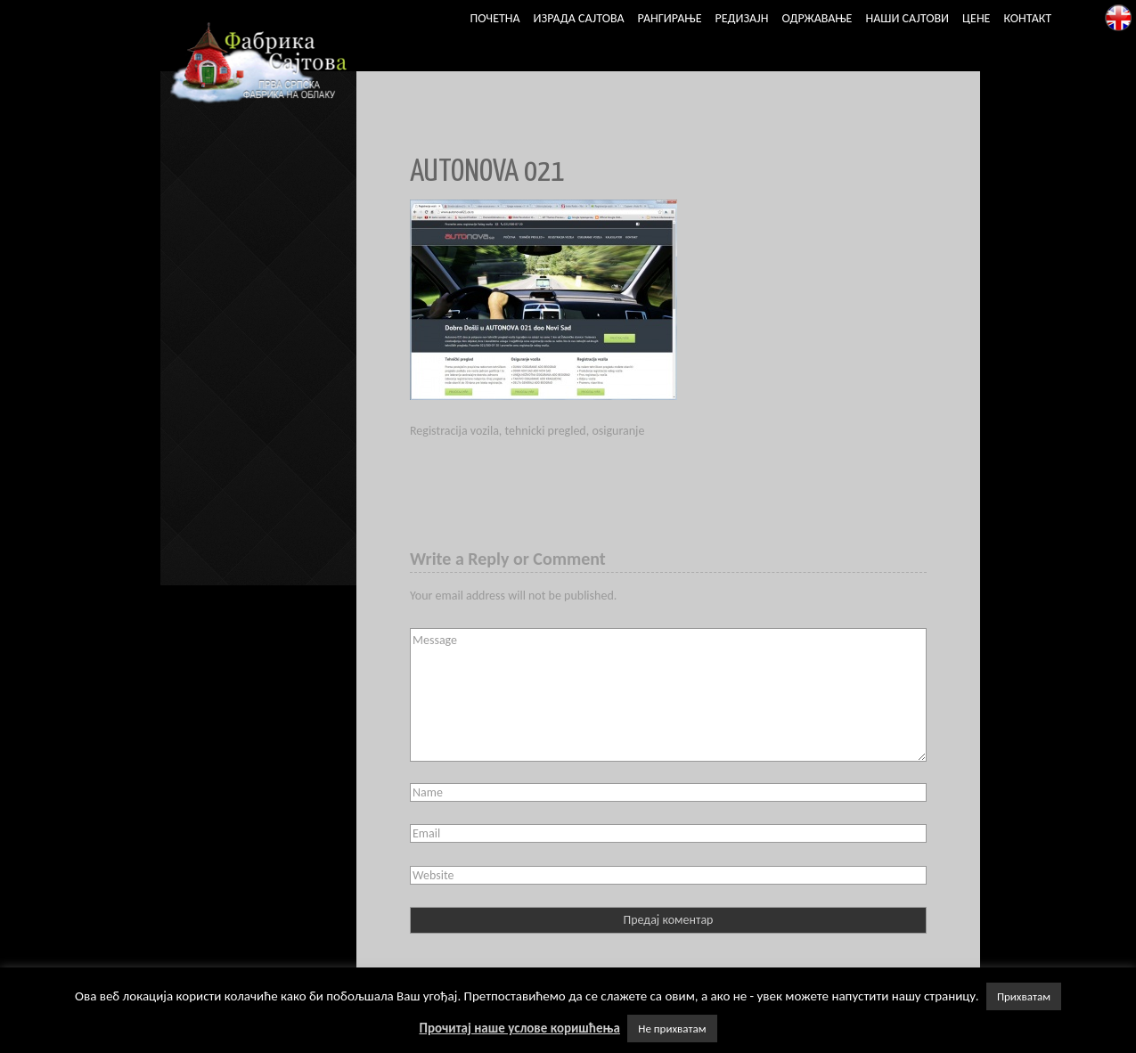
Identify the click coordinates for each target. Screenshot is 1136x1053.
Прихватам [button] (1023, 996)
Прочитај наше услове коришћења (519, 1028)
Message (668, 695)
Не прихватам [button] (672, 1028)
